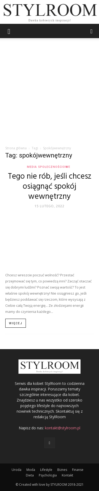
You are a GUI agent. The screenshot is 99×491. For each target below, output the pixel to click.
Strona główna (16, 148)
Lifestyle (46, 469)
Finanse (77, 469)
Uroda (16, 469)
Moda (30, 469)
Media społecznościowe (48, 167)
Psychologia (48, 475)
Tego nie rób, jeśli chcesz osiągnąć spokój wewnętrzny (49, 186)
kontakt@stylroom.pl (62, 427)
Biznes (62, 469)
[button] (9, 31)
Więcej (15, 323)
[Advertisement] (49, 93)
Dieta (30, 475)
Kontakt (67, 475)
